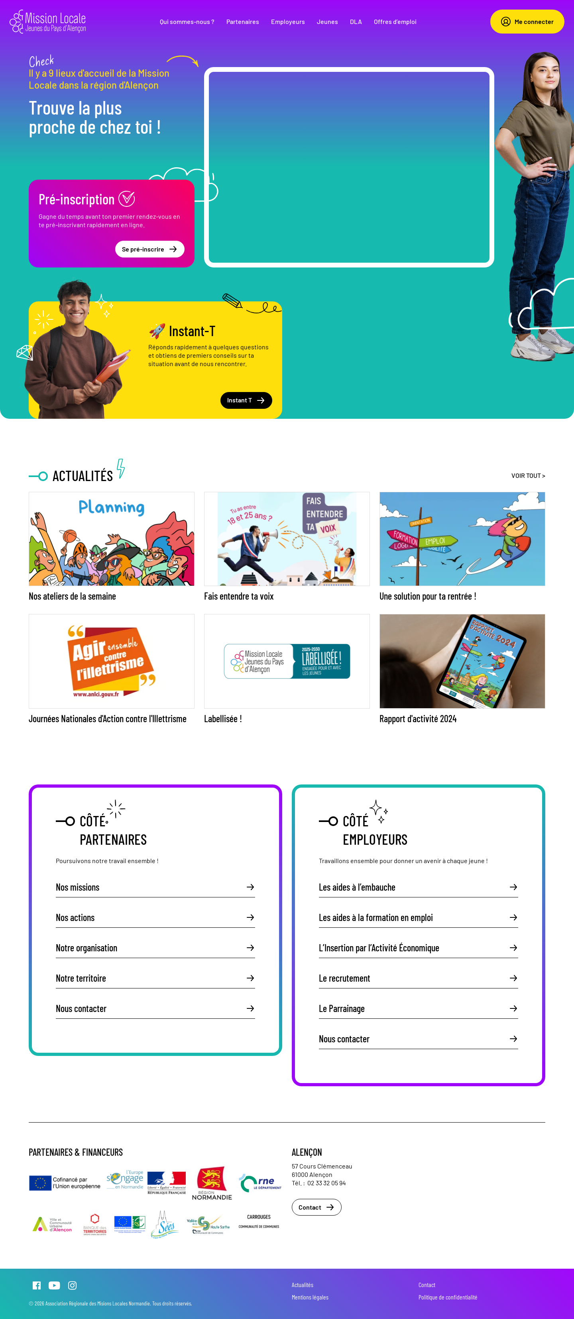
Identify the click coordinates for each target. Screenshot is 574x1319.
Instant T (246, 400)
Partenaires (242, 21)
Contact (317, 1207)
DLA (356, 21)
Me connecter (527, 21)
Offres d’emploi (395, 21)
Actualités (302, 1284)
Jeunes (327, 21)
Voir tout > (528, 475)
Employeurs (288, 21)
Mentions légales (310, 1297)
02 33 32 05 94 (326, 1182)
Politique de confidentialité (448, 1297)
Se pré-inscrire (150, 249)
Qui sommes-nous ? (187, 21)
